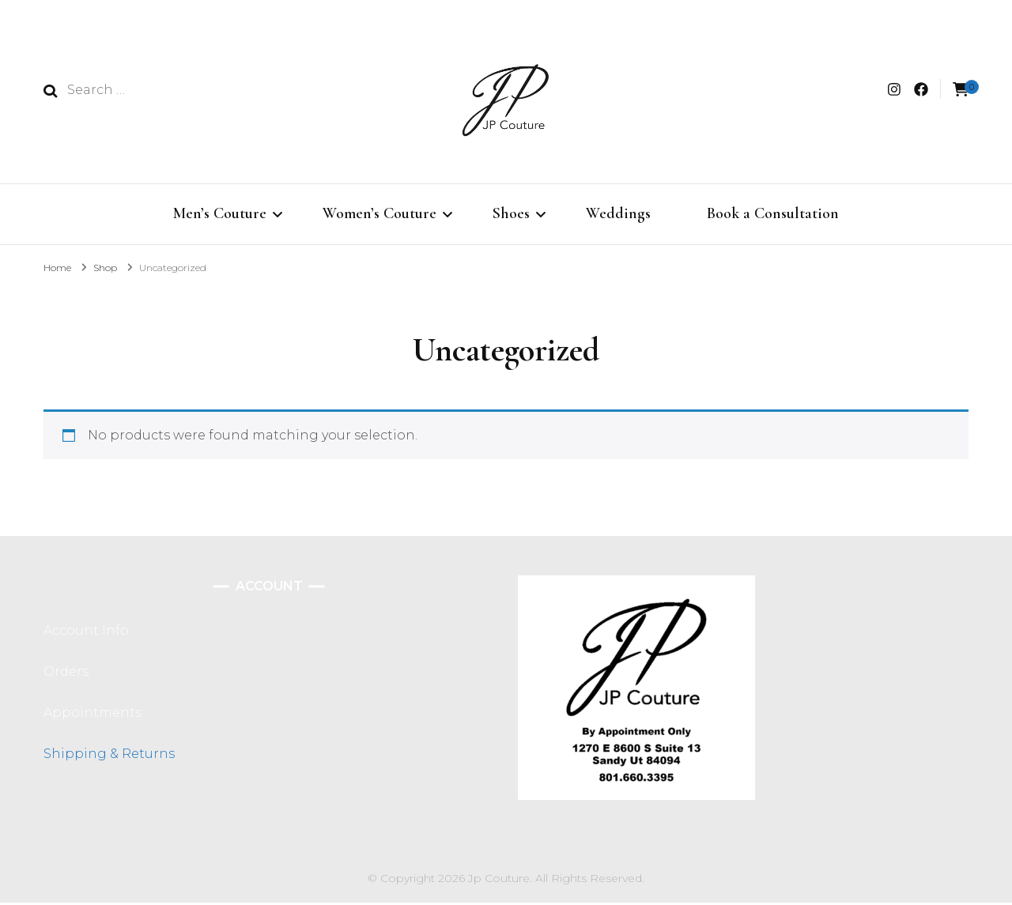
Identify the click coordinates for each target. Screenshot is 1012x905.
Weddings (618, 213)
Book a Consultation (773, 213)
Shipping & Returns (109, 756)
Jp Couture (499, 880)
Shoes (511, 213)
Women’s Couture (379, 213)
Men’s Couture (219, 213)
